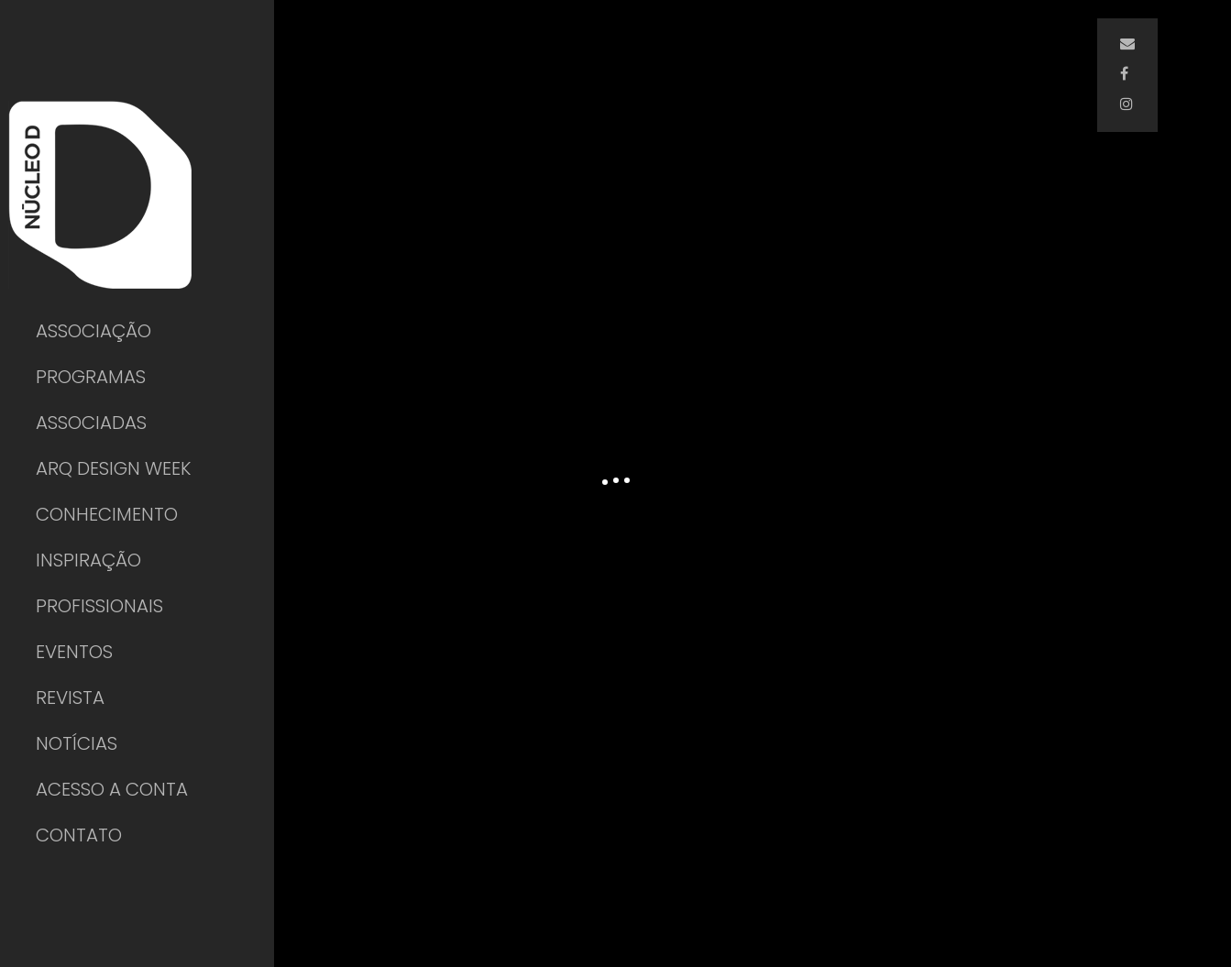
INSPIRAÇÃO (88, 560)
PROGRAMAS (91, 377)
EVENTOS (74, 652)
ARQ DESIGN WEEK (113, 468)
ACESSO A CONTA (112, 789)
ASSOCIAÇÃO (93, 331)
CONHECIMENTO (107, 514)
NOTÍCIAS (76, 743)
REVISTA (70, 697)
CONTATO (79, 835)
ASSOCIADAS (91, 422)
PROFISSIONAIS (99, 606)
